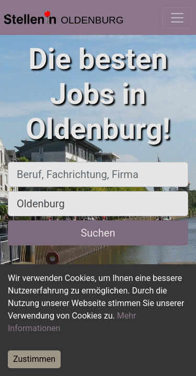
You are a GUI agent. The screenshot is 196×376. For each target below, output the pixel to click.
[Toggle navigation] (177, 17)
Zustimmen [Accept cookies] (34, 359)
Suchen (97, 233)
